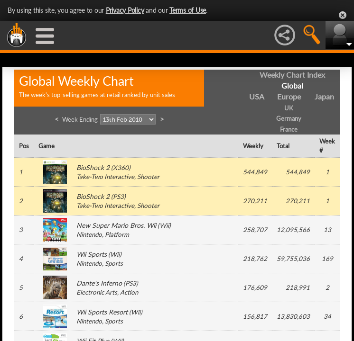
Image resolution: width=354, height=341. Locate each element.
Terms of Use (187, 10)
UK (288, 108)
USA (256, 96)
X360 (121, 167)
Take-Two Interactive (105, 176)
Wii (164, 225)
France (289, 129)
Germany (288, 118)
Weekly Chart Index (292, 74)
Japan (324, 96)
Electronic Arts (96, 292)
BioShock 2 (93, 167)
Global (292, 85)
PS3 (118, 196)
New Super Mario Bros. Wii (116, 225)
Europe (289, 96)
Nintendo (89, 234)
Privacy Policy (125, 10)
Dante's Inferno (99, 283)
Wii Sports (91, 254)
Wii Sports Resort (102, 312)
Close (342, 15)
